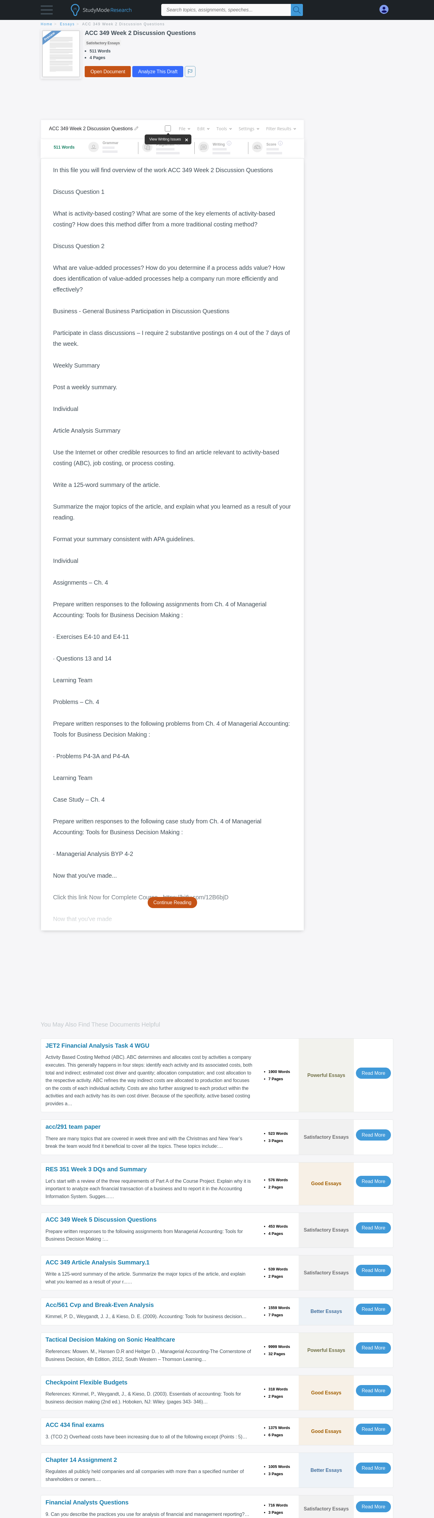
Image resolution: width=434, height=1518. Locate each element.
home (46, 24)
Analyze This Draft (157, 71)
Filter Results (281, 128)
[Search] (297, 10)
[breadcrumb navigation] (217, 24)
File (184, 128)
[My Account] (386, 9)
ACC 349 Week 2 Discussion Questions (123, 24)
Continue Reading (172, 902)
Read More (373, 1073)
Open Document (107, 71)
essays (67, 24)
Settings (249, 128)
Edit (203, 128)
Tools (223, 128)
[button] (47, 11)
